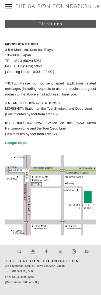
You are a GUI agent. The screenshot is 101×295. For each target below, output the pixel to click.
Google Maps (16, 143)
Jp (97, 6)
